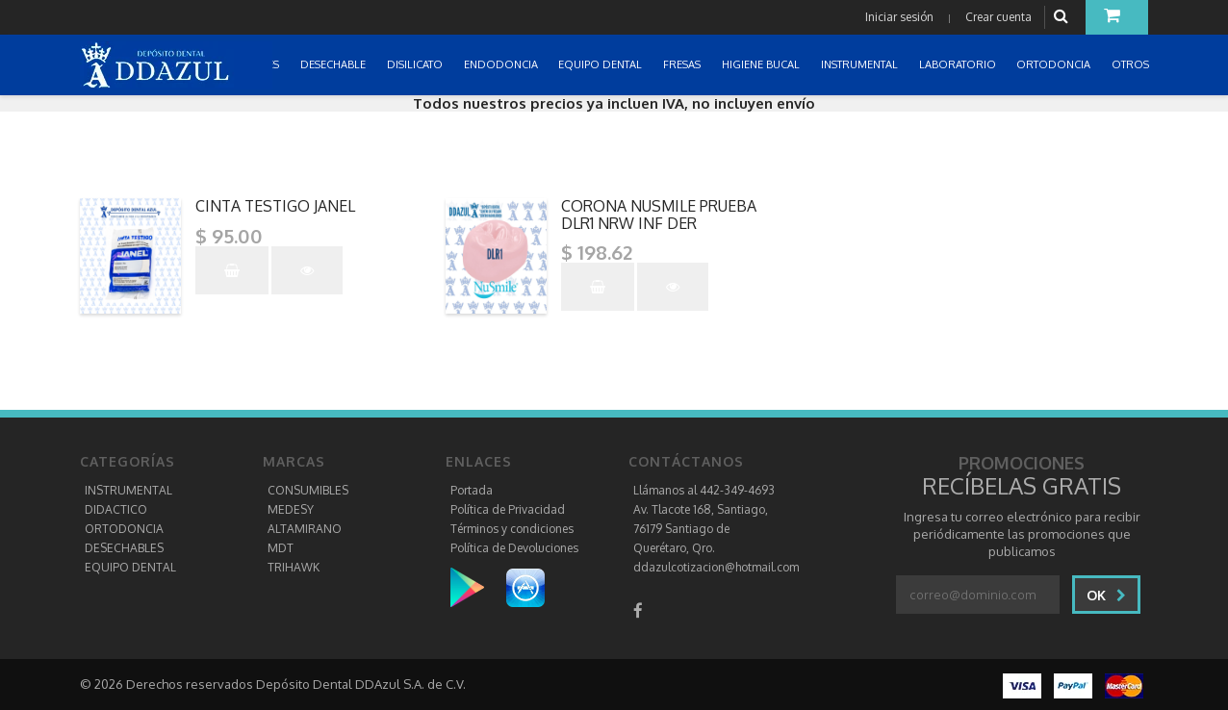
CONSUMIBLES (308, 490)
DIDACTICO (116, 509)
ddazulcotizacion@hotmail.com (716, 567)
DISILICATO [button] (416, 64)
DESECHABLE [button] (334, 64)
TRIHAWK (294, 567)
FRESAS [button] (683, 64)
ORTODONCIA (124, 528)
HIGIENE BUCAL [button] (762, 64)
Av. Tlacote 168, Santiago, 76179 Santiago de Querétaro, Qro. (700, 528)
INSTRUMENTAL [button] (861, 64)
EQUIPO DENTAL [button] (601, 64)
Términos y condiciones (512, 528)
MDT (281, 548)
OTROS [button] (1132, 64)
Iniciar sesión (899, 17)
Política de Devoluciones (514, 548)
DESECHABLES (124, 548)
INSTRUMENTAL (128, 490)
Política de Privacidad (507, 509)
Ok (1106, 595)
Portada (471, 490)
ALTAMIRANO (305, 528)
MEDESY (291, 509)
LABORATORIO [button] (959, 64)
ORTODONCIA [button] (1054, 64)
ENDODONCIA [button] (502, 64)
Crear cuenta (998, 17)
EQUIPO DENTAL (130, 567)
